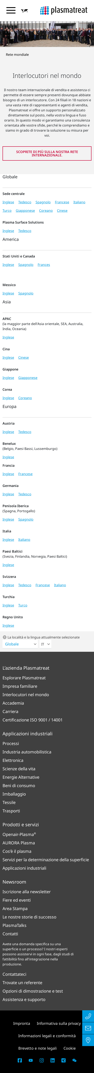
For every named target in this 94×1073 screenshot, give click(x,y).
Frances (44, 264)
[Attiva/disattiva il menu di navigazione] (11, 10)
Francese (62, 202)
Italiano (79, 202)
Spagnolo (43, 202)
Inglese (8, 202)
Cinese (62, 210)
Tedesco (24, 202)
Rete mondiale (17, 54)
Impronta (21, 1023)
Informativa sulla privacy (59, 1023)
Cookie (70, 1048)
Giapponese (25, 210)
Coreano (46, 210)
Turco (7, 210)
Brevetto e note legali (37, 1048)
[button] (25, 11)
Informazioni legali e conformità (47, 1035)
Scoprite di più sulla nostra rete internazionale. (47, 153)
